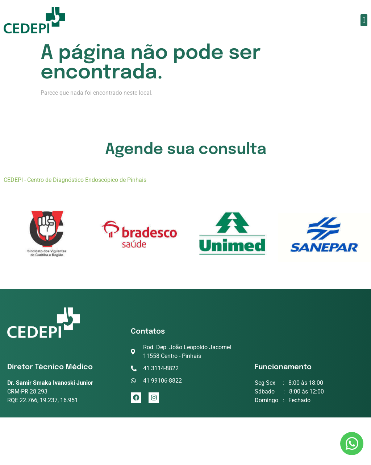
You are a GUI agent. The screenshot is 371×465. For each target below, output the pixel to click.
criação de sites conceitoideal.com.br (185, 448)
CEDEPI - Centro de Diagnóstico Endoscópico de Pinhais (75, 179)
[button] (363, 20)
